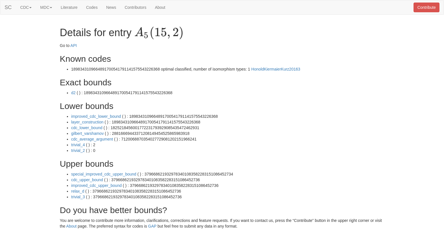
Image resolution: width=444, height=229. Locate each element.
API (73, 45)
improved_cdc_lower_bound (96, 116)
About (160, 7)
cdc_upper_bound (87, 180)
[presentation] (159, 33)
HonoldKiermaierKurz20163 (275, 69)
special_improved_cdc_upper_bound (103, 174)
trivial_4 (78, 145)
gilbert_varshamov (87, 133)
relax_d (77, 191)
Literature (69, 7)
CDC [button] (26, 7)
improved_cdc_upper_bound (96, 185)
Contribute (426, 7)
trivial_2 (78, 150)
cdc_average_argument (92, 139)
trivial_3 (78, 197)
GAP (152, 226)
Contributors (135, 7)
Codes (91, 7)
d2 (73, 92)
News (111, 7)
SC (8, 7)
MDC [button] (46, 7)
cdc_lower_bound (86, 127)
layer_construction (87, 122)
